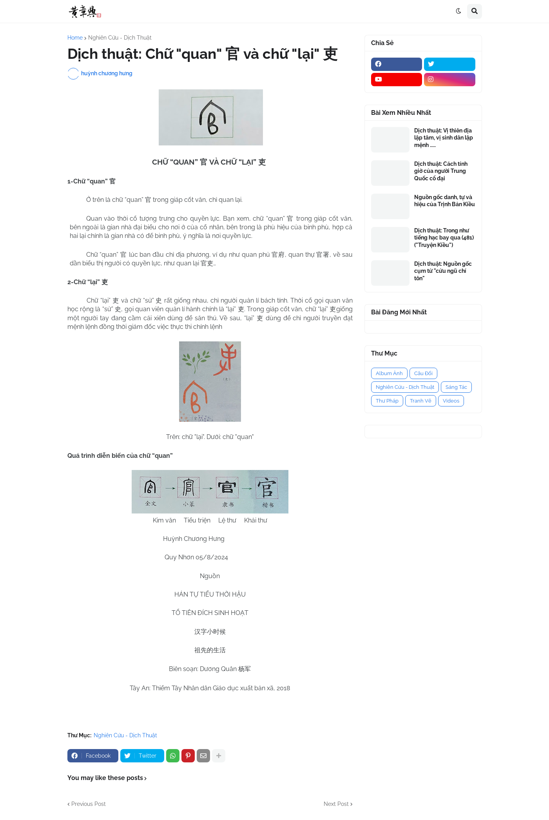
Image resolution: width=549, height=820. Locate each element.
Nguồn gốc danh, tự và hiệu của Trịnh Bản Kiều (444, 200)
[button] (458, 11)
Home (75, 37)
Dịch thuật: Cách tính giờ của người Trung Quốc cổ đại (440, 171)
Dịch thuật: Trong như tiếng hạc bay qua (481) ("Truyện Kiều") (444, 237)
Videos (451, 401)
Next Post (336, 804)
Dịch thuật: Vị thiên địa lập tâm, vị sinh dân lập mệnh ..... (443, 137)
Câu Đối (423, 373)
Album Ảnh (389, 373)
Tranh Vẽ (420, 401)
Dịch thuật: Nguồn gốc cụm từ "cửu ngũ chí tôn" (443, 271)
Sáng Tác (456, 387)
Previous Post (88, 804)
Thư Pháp (387, 401)
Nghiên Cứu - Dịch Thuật (120, 37)
